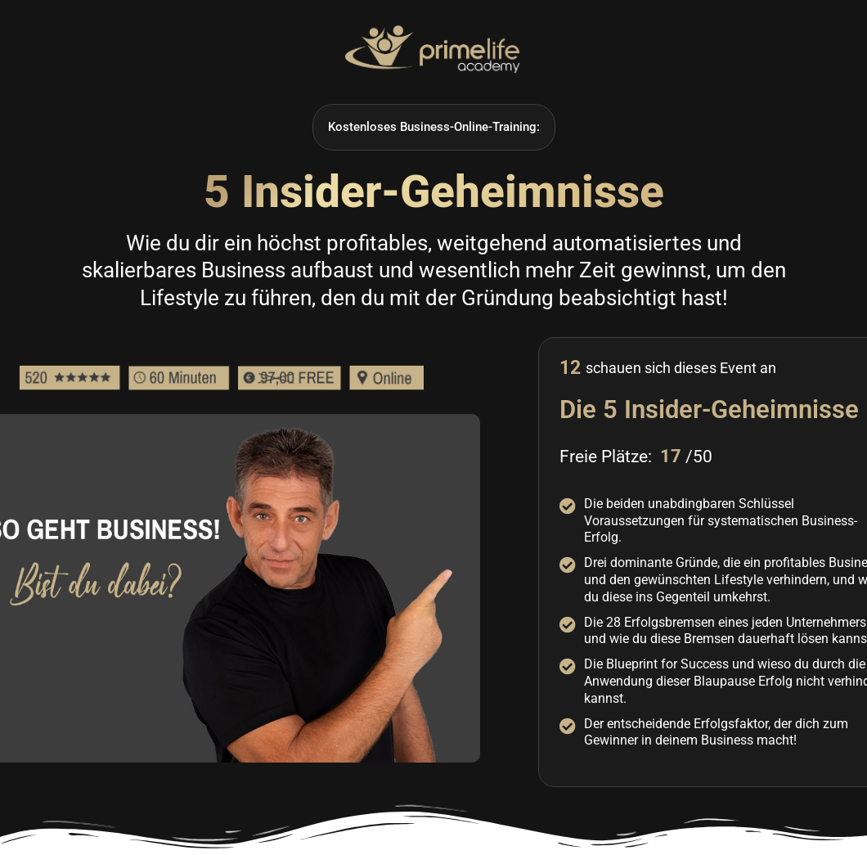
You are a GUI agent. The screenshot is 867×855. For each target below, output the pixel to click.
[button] (433, 127)
